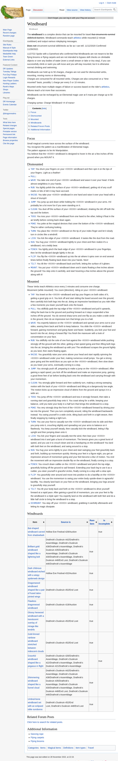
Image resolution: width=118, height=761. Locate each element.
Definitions (68, 743)
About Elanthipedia (47, 757)
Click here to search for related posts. (45, 717)
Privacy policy (32, 757)
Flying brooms (37, 736)
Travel (91, 743)
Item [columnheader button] (35, 517)
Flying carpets (37, 732)
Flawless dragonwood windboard (34, 599)
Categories (33, 743)
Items (42, 743)
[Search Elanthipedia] (105, 9)
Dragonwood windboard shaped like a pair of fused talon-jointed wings (36, 585)
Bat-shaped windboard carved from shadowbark (36, 526)
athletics (77, 38)
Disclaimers (61, 757)
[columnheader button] (67, 517)
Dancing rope (37, 729)
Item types (81, 743)
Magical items (54, 743)
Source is (66, 517)
